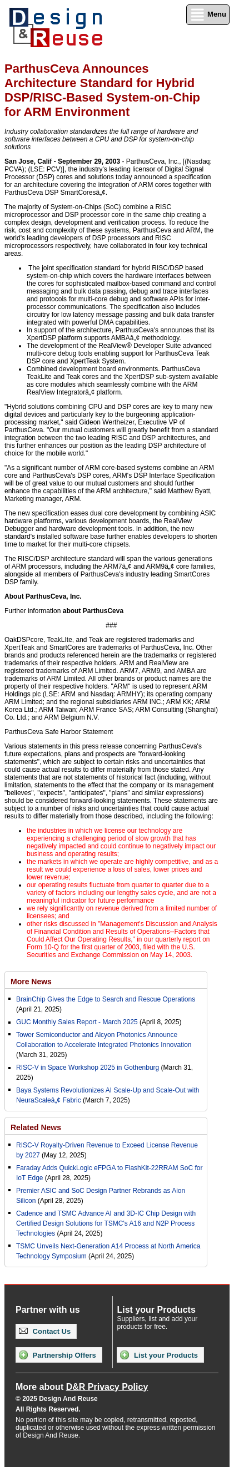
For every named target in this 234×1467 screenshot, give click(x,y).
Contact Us (45, 1331)
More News (31, 981)
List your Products (158, 1354)
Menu (208, 15)
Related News (36, 1127)
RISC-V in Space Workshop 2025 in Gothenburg (87, 1067)
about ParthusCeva (93, 611)
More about (82, 1387)
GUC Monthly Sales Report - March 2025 (77, 1022)
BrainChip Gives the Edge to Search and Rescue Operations (105, 999)
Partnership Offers (57, 1354)
